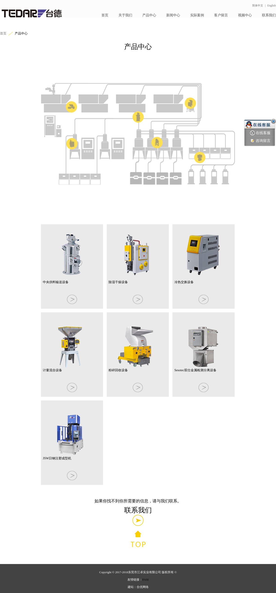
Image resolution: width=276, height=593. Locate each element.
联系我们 (269, 15)
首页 (104, 15)
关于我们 (125, 15)
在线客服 (260, 133)
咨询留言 (260, 140)
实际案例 (197, 15)
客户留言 (221, 15)
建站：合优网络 (138, 587)
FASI (145, 579)
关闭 (273, 121)
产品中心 (149, 15)
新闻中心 (173, 15)
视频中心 (245, 15)
